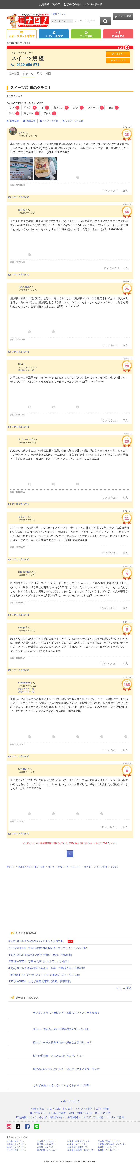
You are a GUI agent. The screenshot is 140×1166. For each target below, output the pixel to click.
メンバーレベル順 (73, 121)
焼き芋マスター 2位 (26, 689)
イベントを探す (54, 34)
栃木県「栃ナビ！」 (16, 1141)
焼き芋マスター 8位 (26, 370)
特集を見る (118, 34)
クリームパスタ (26, 439)
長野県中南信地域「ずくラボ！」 (113, 1144)
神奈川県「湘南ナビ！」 (78, 1147)
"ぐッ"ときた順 (49, 121)
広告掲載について (26, 1117)
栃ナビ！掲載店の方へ (52, 1117)
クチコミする (118, 60)
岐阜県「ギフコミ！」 (77, 1144)
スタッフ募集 (116, 1117)
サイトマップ (102, 1113)
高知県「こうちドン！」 (109, 1150)
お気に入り (117, 54)
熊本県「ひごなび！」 (47, 1141)
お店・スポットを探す (22, 34)
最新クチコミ (58, 14)
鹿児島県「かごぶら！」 (48, 1150)
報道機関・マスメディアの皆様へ (87, 1117)
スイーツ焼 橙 (27, 58)
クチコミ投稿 (123, 16)
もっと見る (124, 988)
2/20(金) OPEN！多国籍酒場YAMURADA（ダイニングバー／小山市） (48, 948)
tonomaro (23, 769)
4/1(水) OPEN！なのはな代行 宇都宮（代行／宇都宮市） (40, 954)
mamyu (21, 627)
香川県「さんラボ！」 (47, 1147)
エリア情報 (86, 34)
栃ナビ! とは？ (70, 1101)
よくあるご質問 (57, 1113)
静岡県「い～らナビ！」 (109, 1147)
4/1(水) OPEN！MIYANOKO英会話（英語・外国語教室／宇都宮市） (47, 968)
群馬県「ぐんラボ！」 (17, 1147)
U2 (19, 364)
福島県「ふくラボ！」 (17, 1144)
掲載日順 (29, 121)
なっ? (21, 132)
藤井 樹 (21, 210)
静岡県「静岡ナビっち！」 (79, 1141)
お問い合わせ (84, 1113)
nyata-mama (24, 682)
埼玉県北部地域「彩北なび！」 (81, 1150)
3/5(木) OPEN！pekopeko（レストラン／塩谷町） (37, 940)
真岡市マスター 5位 (26, 692)
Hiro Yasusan (24, 572)
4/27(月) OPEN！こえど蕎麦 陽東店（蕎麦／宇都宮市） (40, 981)
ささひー (22, 516)
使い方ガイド (37, 1113)
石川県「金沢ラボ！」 (17, 1150)
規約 (71, 1113)
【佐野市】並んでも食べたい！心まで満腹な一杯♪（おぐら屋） (44, 974)
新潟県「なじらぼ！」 (47, 1144)
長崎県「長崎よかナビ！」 (110, 1141)
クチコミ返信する (18, 197)
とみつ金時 (23, 287)
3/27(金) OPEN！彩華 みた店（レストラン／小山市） (39, 961)
